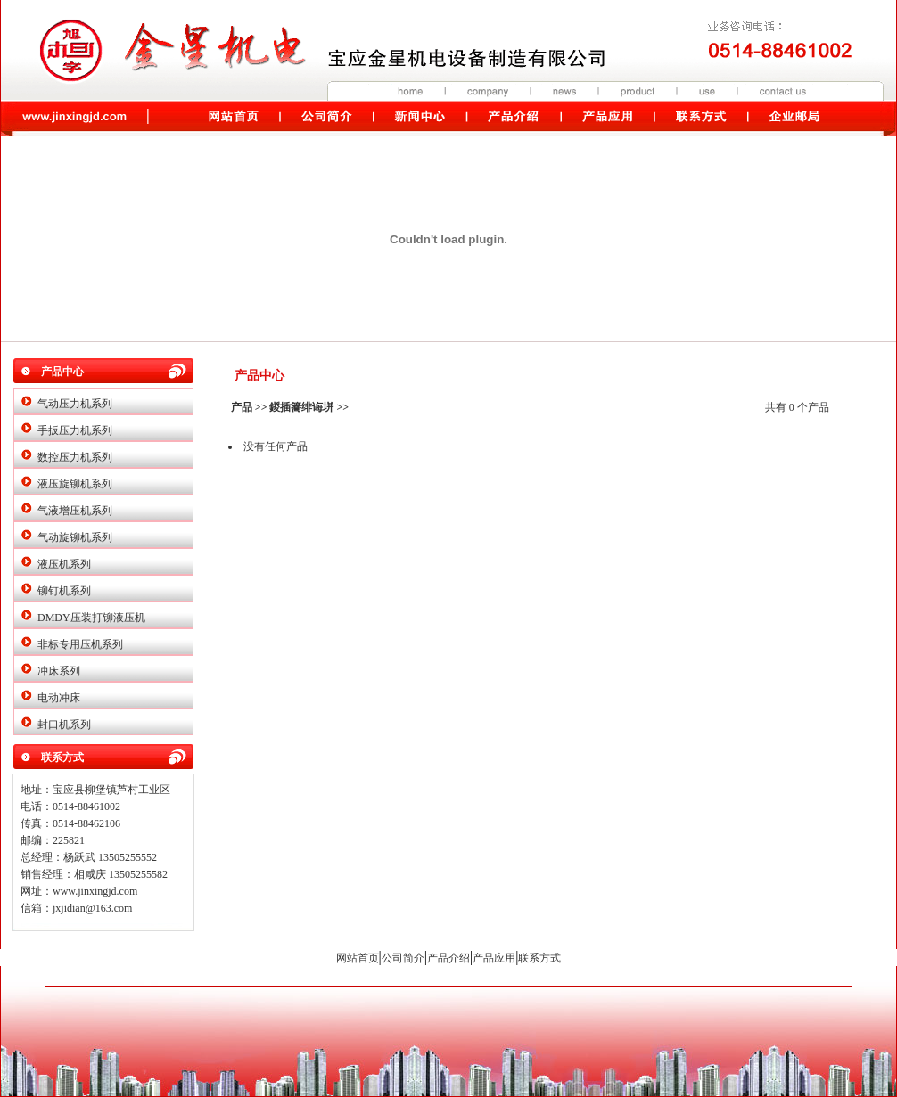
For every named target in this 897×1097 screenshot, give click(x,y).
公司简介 (403, 958)
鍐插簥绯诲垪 (301, 407)
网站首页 (357, 958)
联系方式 (539, 958)
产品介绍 (448, 958)
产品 (241, 407)
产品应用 (494, 958)
